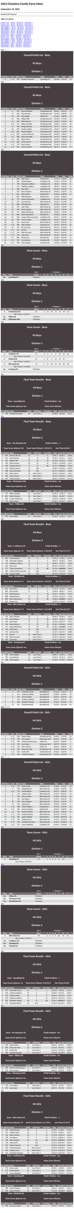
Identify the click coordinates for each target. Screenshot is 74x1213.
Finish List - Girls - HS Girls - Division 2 (16, 24)
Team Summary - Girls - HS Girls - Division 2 (17, 29)
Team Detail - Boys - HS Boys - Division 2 (16, 50)
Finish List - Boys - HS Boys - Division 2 (16, 39)
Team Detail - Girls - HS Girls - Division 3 (16, 36)
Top (2, 55)
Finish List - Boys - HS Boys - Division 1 (16, 38)
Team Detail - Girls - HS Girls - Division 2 (16, 34)
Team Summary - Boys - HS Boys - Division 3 (16, 46)
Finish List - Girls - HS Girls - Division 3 (16, 26)
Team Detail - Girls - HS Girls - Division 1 (16, 33)
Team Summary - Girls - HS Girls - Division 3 (17, 31)
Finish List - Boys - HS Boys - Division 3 (16, 41)
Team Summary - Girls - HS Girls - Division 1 (17, 28)
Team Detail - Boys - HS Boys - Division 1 (16, 48)
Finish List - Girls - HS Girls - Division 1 (16, 22)
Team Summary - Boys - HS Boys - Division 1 (16, 43)
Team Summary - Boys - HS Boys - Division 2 (16, 45)
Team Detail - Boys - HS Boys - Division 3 (16, 51)
